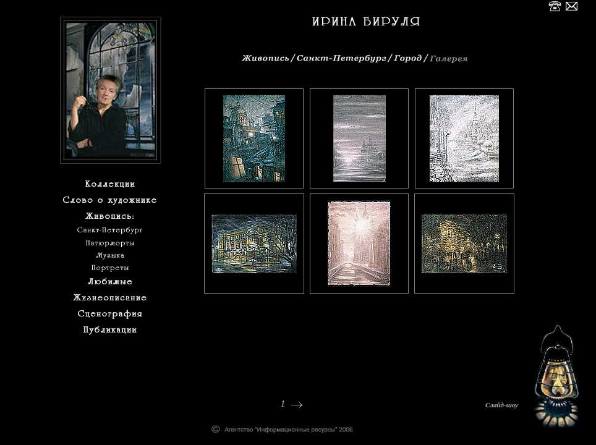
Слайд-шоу (501, 405)
